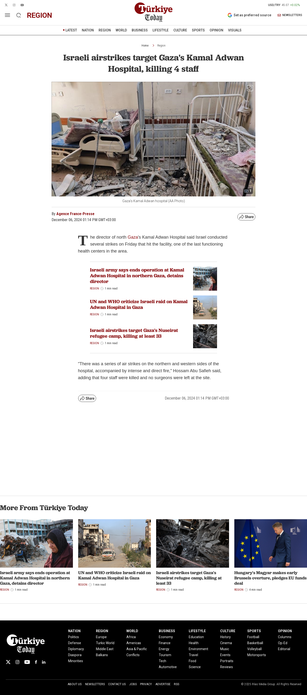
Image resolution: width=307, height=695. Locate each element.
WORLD (121, 30)
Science (195, 667)
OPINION (216, 30)
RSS (176, 684)
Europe (101, 637)
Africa (131, 637)
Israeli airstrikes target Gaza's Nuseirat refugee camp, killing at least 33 (134, 333)
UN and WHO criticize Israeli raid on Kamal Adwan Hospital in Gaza (139, 304)
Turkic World (105, 643)
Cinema (226, 643)
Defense (74, 643)
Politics (73, 637)
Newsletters (95, 684)
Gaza (133, 237)
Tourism (165, 655)
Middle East (104, 649)
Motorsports (256, 655)
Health (194, 643)
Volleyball (254, 649)
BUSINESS (140, 30)
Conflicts (133, 655)
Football (253, 637)
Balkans (102, 655)
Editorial (284, 649)
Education (196, 637)
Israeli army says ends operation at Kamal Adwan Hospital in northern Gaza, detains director (137, 275)
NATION (88, 30)
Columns (284, 637)
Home (145, 45)
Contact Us (117, 684)
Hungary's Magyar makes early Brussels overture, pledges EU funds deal (270, 578)
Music (224, 649)
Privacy (146, 684)
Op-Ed (282, 643)
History (225, 637)
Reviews (226, 667)
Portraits (226, 661)
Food (192, 661)
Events (225, 655)
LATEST (71, 30)
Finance (165, 643)
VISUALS (235, 30)
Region (161, 45)
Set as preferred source (249, 15)
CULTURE (180, 30)
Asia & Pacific (136, 649)
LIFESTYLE (161, 30)
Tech (162, 661)
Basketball (255, 643)
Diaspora (75, 655)
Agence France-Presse (75, 214)
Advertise (163, 684)
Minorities (75, 661)
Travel (193, 655)
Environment (198, 649)
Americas (133, 643)
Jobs (133, 684)
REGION (105, 30)
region (39, 15)
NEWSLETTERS (289, 15)
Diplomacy (76, 649)
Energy (164, 649)
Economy (166, 637)
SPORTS (198, 30)
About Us (75, 684)
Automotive (168, 667)
